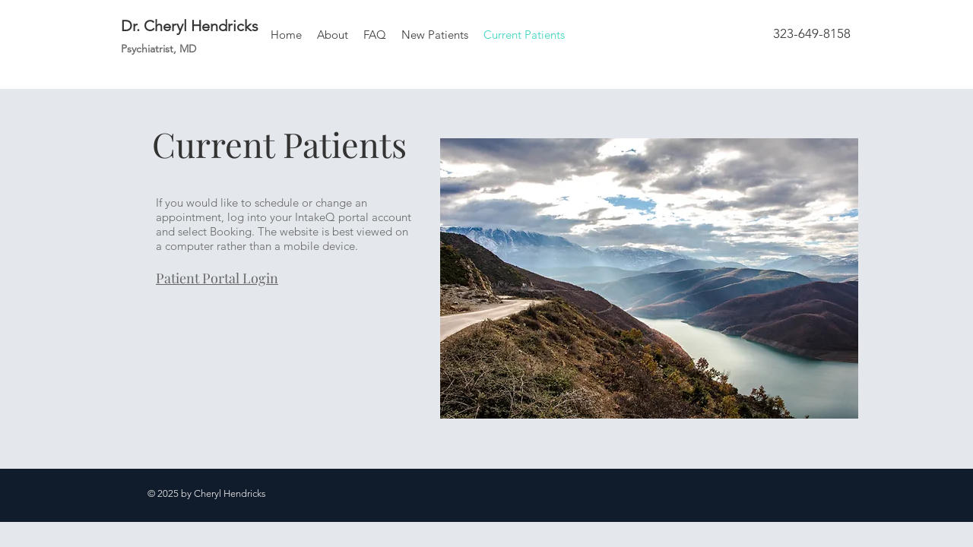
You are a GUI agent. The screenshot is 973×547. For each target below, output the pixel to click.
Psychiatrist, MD (158, 48)
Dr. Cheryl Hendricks (189, 26)
